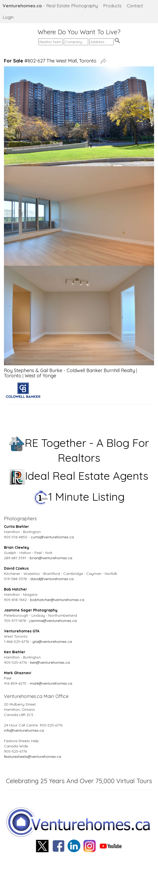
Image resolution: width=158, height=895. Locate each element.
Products (112, 5)
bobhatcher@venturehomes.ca (57, 599)
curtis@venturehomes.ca (52, 537)
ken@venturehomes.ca (50, 662)
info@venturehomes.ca (24, 730)
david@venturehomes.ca (51, 578)
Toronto (12, 376)
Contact (135, 5)
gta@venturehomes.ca (52, 641)
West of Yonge (40, 376)
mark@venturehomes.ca (51, 683)
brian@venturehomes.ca (51, 558)
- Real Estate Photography (50, 5)
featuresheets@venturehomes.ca (32, 756)
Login (8, 17)
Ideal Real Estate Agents (79, 476)
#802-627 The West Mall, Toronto (51, 61)
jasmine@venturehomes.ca (53, 620)
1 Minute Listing (79, 497)
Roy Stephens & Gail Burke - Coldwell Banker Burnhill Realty (69, 370)
